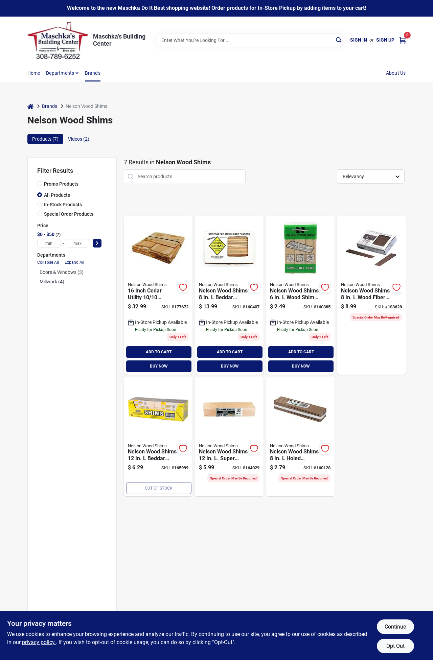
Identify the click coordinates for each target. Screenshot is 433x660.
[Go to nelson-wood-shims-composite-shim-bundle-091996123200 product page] (300, 437)
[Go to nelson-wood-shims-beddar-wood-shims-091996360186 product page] (158, 437)
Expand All (74, 262)
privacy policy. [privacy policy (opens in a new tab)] (39, 642)
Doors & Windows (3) (62, 272)
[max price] (77, 243)
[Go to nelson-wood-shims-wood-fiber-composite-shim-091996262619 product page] (371, 295)
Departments (60, 73)
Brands (92, 73)
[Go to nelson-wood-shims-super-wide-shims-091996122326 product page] (229, 437)
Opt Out (395, 646)
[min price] (49, 243)
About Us (396, 73)
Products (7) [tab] (45, 139)
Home (33, 73)
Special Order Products (68, 214)
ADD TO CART (159, 352)
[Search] (339, 39)
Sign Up (385, 40)
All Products (57, 195)
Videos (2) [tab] (78, 139)
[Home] (30, 106)
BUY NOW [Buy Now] (159, 366)
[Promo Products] (39, 183)
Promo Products (61, 184)
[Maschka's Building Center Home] (57, 40)
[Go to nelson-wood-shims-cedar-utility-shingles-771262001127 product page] (158, 295)
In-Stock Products (63, 204)
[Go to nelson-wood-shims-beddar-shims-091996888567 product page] (229, 295)
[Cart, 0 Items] (402, 40)
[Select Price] (97, 243)
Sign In (358, 40)
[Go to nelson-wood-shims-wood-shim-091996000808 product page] (300, 295)
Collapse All (48, 262)
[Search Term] (250, 40)
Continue (395, 626)
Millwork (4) (52, 281)
